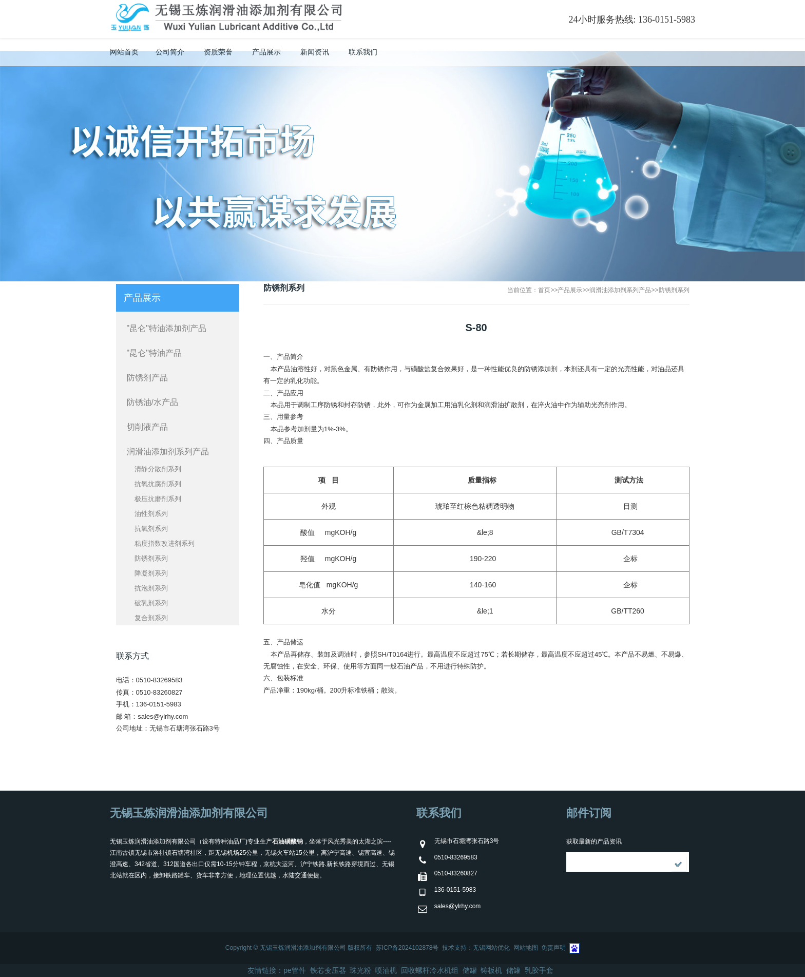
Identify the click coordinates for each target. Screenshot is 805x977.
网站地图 (525, 947)
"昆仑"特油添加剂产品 (166, 328)
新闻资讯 (314, 52)
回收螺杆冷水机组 (429, 970)
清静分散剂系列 (158, 469)
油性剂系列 (151, 514)
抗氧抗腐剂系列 (158, 484)
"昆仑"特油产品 (154, 353)
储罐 (470, 970)
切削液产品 (147, 427)
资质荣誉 (218, 52)
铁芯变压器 (328, 970)
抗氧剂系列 (151, 528)
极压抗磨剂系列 (158, 499)
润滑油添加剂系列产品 (620, 290)
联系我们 (363, 52)
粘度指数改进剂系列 (165, 543)
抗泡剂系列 (151, 588)
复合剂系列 (151, 618)
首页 (544, 290)
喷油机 (386, 970)
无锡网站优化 (491, 947)
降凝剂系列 (151, 573)
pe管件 (294, 970)
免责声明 (553, 947)
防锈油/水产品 (152, 402)
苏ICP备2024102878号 (407, 947)
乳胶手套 (539, 970)
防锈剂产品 (147, 377)
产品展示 (266, 52)
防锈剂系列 (674, 290)
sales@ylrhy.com (163, 716)
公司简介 (170, 52)
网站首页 (124, 52)
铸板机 (491, 970)
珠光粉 (360, 970)
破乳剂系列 (151, 603)
